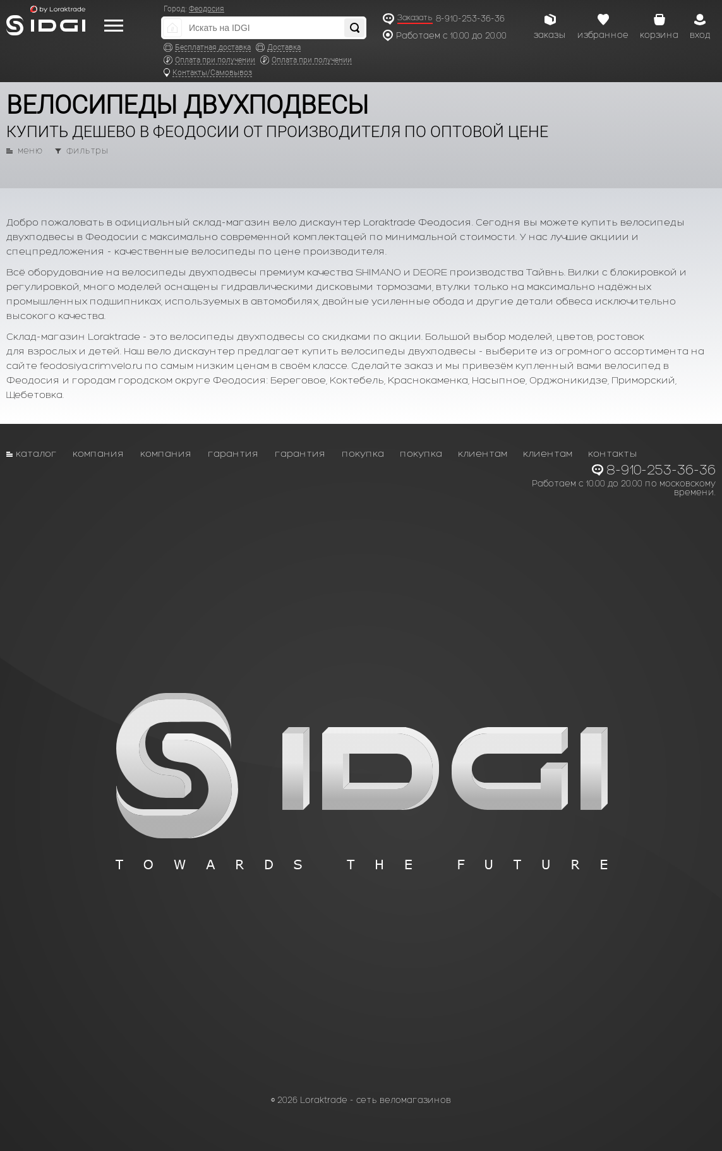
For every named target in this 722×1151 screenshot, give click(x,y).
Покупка (363, 453)
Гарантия (233, 453)
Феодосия (206, 8)
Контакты (612, 453)
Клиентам (482, 453)
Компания (98, 453)
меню (30, 151)
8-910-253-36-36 (470, 18)
